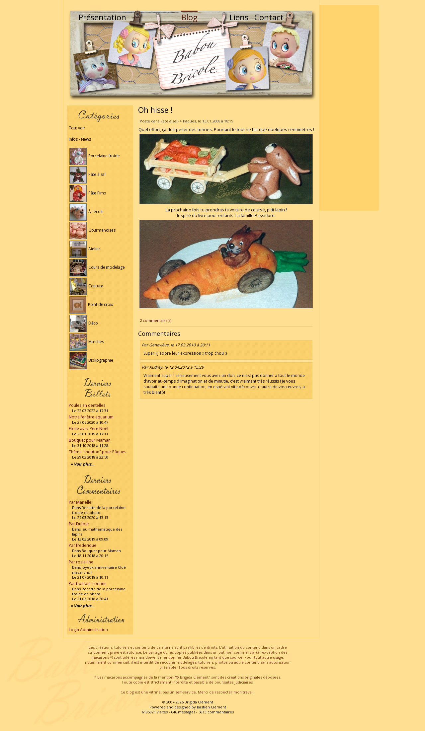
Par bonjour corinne (88, 583)
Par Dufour (79, 524)
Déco (83, 323)
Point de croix (91, 304)
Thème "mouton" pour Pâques (97, 452)
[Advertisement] (349, 107)
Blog (189, 17)
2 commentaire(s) (155, 320)
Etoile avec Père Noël (88, 428)
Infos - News (80, 139)
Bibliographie (91, 360)
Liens (238, 17)
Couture (86, 286)
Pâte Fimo (87, 193)
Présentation (102, 17)
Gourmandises (92, 230)
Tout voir (77, 128)
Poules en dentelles (87, 405)
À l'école (86, 211)
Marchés (86, 341)
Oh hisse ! (155, 110)
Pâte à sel (87, 174)
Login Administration (88, 629)
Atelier (84, 249)
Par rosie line (81, 562)
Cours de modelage (97, 267)
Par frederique (82, 545)
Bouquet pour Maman (90, 440)
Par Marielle (80, 502)
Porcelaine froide (94, 156)
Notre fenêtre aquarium (91, 417)
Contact (269, 17)
